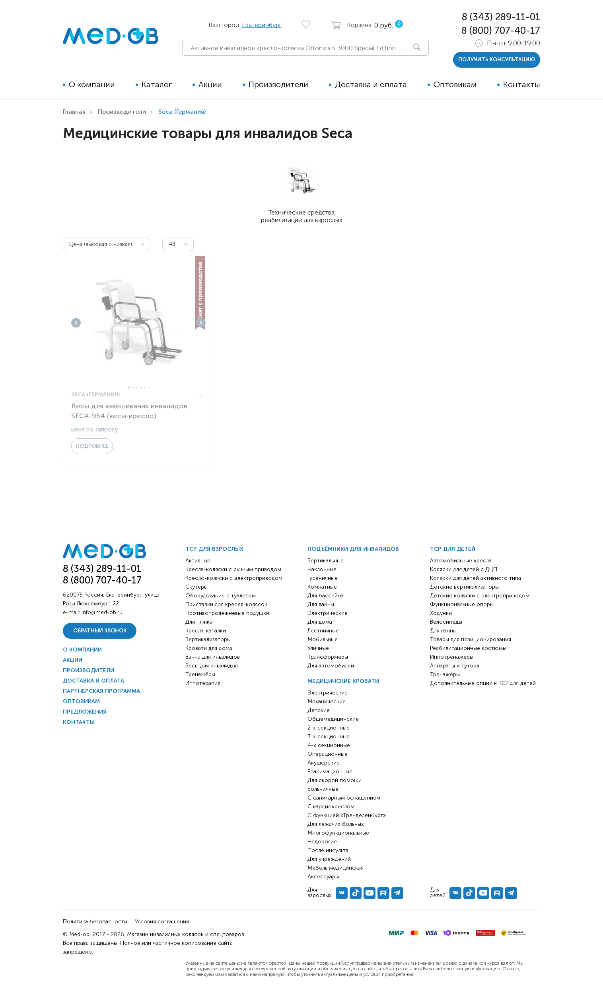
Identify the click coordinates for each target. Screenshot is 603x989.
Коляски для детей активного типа (475, 578)
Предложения (85, 711)
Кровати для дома (208, 648)
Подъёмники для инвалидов (353, 549)
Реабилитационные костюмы (468, 648)
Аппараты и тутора (454, 665)
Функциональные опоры (462, 604)
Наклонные (322, 569)
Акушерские (323, 762)
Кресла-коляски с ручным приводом (233, 569)
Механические (326, 701)
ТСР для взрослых (214, 549)
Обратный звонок (99, 631)
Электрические (327, 613)
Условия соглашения (162, 921)
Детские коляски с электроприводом (479, 595)
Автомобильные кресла (461, 560)
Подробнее (92, 446)
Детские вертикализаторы (464, 586)
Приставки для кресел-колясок (226, 604)
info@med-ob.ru (102, 612)
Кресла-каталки (205, 630)
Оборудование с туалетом (220, 595)
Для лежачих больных (335, 824)
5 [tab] (145, 387)
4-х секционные (328, 745)
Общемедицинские (333, 719)
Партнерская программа (101, 691)
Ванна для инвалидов (212, 656)
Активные (197, 560)
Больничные (322, 789)
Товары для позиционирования (470, 639)
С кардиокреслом (330, 806)
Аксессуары (323, 876)
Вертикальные (325, 560)
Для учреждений (329, 859)
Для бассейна (325, 595)
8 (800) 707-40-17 (500, 30)
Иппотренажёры (451, 656)
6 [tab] (149, 387)
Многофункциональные (338, 832)
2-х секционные (328, 727)
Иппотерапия (202, 683)
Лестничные (323, 630)
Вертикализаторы (208, 639)
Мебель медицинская (335, 867)
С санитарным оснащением (343, 797)
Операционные (327, 754)
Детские (318, 710)
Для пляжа (198, 621)
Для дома (319, 621)
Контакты (521, 84)
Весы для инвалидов (211, 665)
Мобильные (322, 639)
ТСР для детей (452, 549)
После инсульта (327, 850)
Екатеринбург (262, 25)
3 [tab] (137, 387)
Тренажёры (200, 674)
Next (201, 323)
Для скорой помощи (334, 780)
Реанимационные (329, 771)
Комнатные (322, 586)
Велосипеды (446, 621)
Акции (210, 84)
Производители (278, 84)
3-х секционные (328, 736)
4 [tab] (141, 387)
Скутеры (196, 586)
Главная (74, 111)
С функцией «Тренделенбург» (346, 815)
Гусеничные (322, 578)
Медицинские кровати (343, 681)
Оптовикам (455, 84)
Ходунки (441, 613)
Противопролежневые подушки (227, 613)
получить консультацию (496, 59)
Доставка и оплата (371, 84)
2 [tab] (133, 387)
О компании (92, 84)
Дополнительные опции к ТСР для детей (483, 683)
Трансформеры (327, 656)
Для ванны (320, 604)
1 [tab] (129, 387)
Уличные (318, 648)
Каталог (157, 84)
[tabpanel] (138, 322)
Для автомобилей (330, 665)
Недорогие (322, 841)
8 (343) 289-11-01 (501, 17)
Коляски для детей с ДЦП (463, 569)
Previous (76, 323)
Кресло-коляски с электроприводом (233, 578)
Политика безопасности (95, 921)
